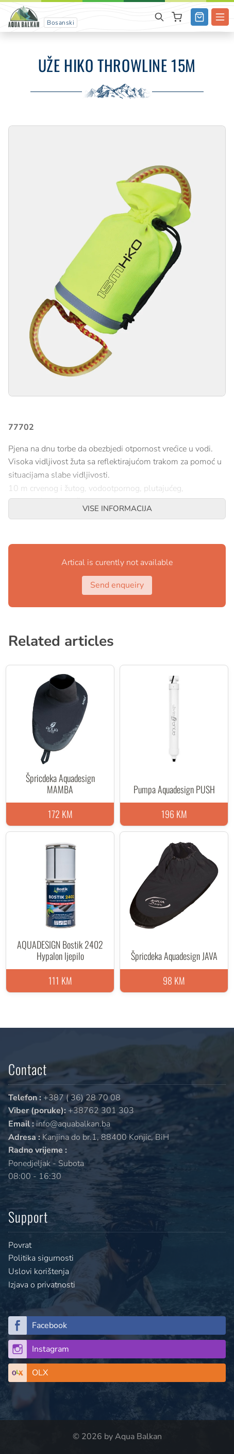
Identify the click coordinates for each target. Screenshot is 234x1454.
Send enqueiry (117, 585)
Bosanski (60, 23)
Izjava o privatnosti (41, 1285)
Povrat (19, 1245)
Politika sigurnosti (41, 1258)
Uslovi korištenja (38, 1271)
